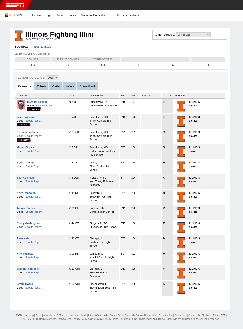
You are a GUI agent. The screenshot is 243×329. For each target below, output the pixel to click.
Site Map (206, 315)
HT (122, 95)
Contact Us (194, 315)
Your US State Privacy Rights (103, 319)
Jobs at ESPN (220, 315)
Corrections (180, 315)
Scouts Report (44, 105)
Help (31, 315)
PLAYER (22, 95)
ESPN (15, 5)
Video (20, 135)
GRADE (167, 95)
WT (133, 95)
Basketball (42, 46)
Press (39, 315)
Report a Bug (166, 315)
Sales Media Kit (78, 315)
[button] (235, 5)
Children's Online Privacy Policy (135, 319)
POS (71, 95)
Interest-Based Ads (98, 315)
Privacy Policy (79, 319)
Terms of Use (64, 319)
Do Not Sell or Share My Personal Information (133, 315)
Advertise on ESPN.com (55, 315)
